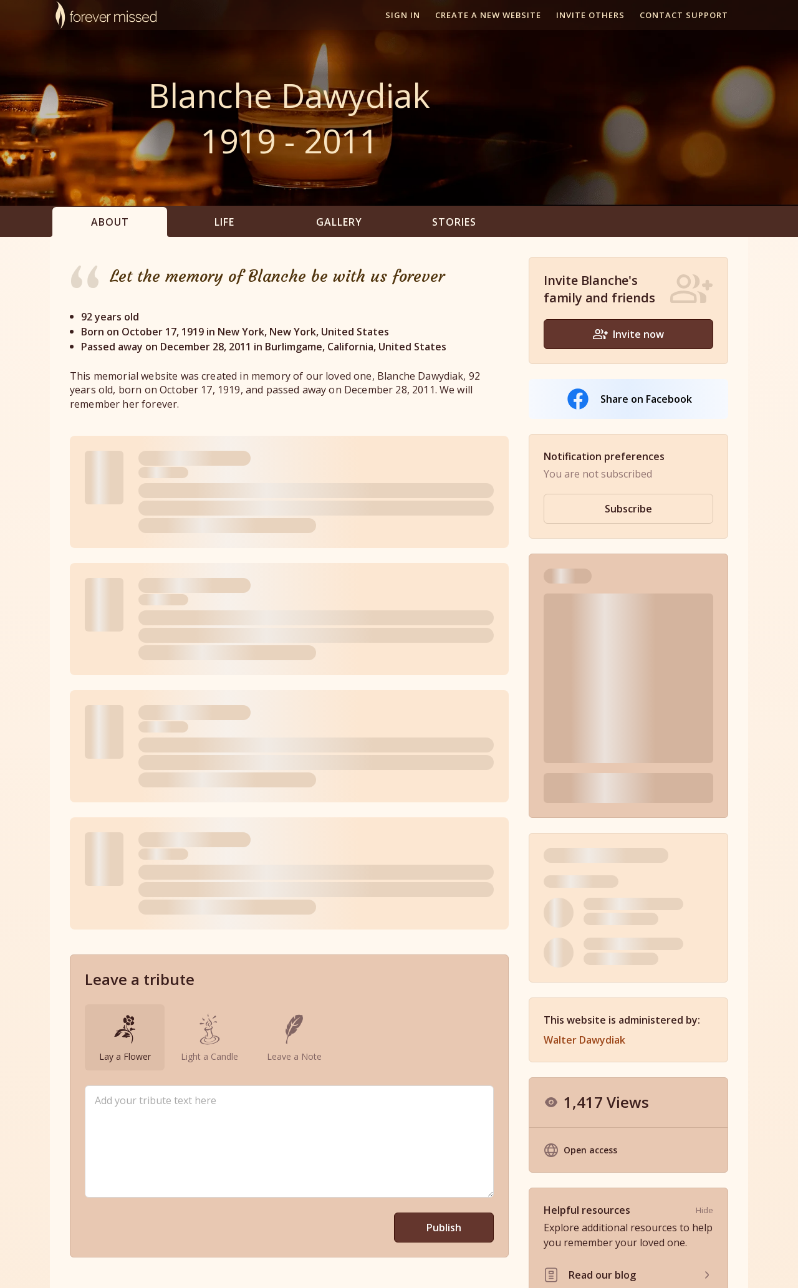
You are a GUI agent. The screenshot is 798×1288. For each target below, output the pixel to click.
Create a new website (488, 15)
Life (224, 222)
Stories (454, 222)
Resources (496, 1265)
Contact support (684, 15)
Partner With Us (433, 1265)
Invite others (590, 15)
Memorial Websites (353, 1265)
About (110, 222)
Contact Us (725, 1265)
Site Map (675, 1265)
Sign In (402, 15)
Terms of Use (555, 1265)
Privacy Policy (620, 1265)
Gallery (339, 222)
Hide (704, 1021)
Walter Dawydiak (584, 850)
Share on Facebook (628, 399)
